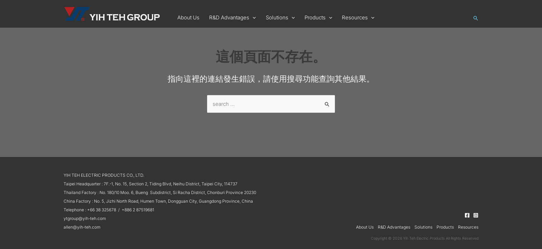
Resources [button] (468, 227)
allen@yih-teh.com (82, 227)
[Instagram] (475, 215)
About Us (365, 227)
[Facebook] (467, 215)
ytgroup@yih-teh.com (85, 218)
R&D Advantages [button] (394, 227)
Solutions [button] (423, 227)
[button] (228, 18)
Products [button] (445, 227)
